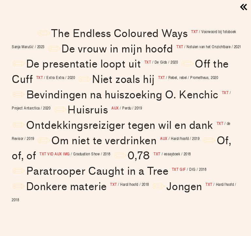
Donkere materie (87, 187)
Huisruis (104, 110)
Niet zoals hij (155, 79)
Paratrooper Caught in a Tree (116, 171)
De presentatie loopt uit (102, 64)
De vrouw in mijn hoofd (151, 49)
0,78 (159, 156)
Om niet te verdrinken (125, 141)
